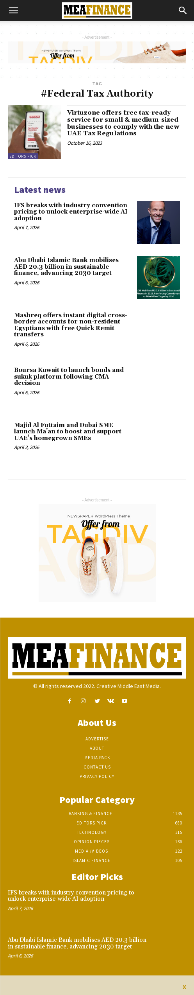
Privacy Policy (97, 776)
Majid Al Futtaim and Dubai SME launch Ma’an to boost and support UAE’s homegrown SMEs (67, 432)
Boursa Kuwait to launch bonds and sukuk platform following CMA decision (69, 376)
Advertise (97, 739)
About (97, 748)
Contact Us (97, 767)
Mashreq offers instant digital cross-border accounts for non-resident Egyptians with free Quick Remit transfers (70, 325)
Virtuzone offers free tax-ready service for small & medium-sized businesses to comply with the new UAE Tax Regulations (123, 123)
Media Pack (97, 757)
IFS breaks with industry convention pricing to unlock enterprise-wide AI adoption (71, 212)
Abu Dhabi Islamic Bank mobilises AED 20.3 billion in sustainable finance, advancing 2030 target (66, 267)
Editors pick (22, 156)
